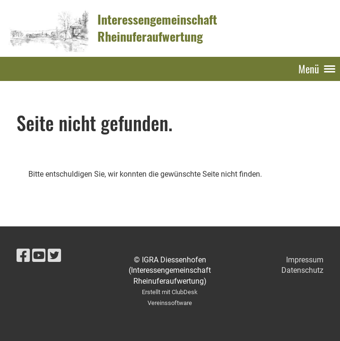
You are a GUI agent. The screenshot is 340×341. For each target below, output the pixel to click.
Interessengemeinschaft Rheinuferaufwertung (157, 28)
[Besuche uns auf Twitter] (54, 256)
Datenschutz (302, 270)
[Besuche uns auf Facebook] (23, 256)
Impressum (304, 259)
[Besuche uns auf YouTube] (38, 256)
